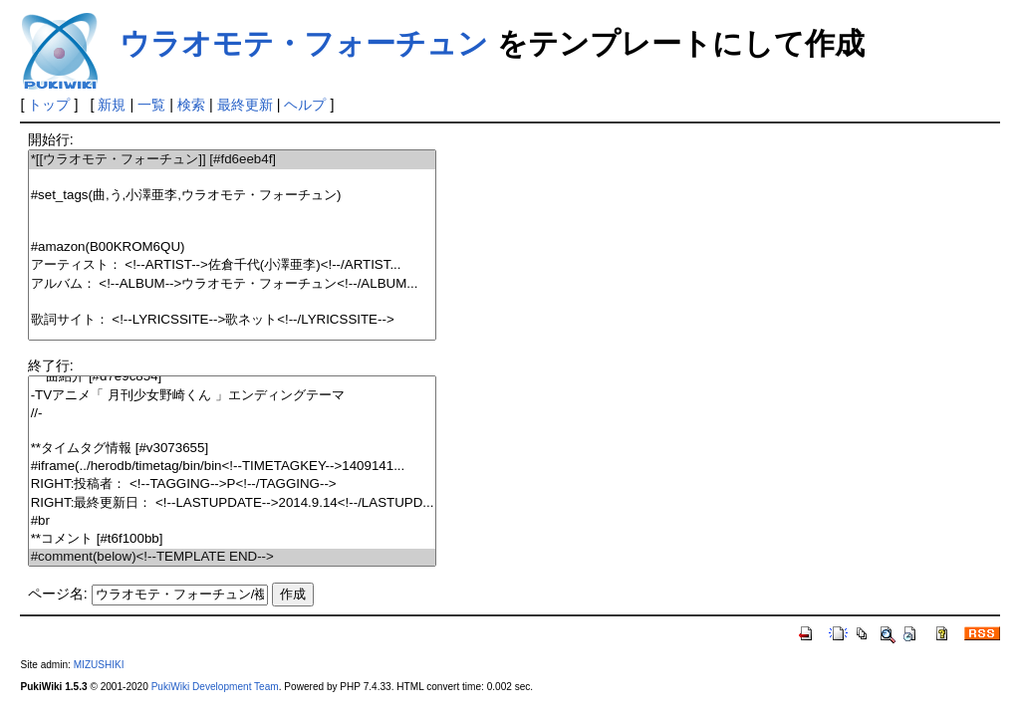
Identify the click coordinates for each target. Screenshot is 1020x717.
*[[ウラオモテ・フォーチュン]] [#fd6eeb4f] (232, 159)
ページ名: (58, 593)
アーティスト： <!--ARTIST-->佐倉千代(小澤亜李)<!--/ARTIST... (232, 265)
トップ (49, 105)
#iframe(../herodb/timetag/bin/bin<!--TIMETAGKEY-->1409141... (232, 466)
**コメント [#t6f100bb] (232, 539)
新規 (112, 105)
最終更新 (245, 105)
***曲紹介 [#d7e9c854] (232, 376)
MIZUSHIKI (99, 664)
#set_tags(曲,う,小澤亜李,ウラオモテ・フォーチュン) (232, 195)
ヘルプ (305, 105)
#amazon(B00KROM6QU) (232, 247)
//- (232, 413)
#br (232, 521)
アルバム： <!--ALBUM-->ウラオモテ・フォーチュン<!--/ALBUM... (232, 284)
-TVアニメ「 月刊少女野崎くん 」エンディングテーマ (232, 395)
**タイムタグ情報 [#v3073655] (232, 448)
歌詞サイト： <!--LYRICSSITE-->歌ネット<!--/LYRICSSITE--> (232, 320)
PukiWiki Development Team (215, 686)
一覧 (151, 105)
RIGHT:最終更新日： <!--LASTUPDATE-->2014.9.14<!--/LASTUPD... (232, 503)
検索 (191, 105)
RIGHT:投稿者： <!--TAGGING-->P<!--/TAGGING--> (232, 484)
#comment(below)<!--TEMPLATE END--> (232, 557)
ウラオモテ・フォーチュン (304, 43)
